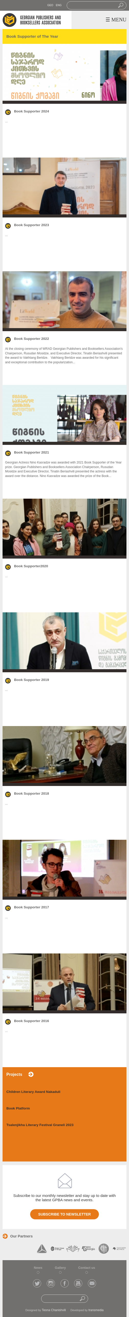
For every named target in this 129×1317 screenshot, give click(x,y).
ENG (59, 5)
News (38, 1268)
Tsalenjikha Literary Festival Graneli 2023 (40, 1125)
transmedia (95, 1310)
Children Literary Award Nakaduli (33, 1092)
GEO (50, 5)
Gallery (60, 1268)
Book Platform (18, 1108)
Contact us (86, 1268)
